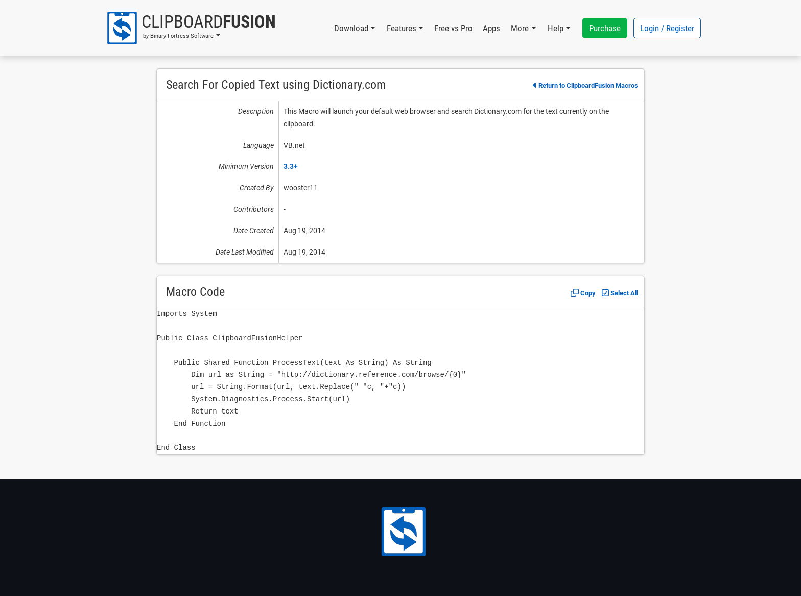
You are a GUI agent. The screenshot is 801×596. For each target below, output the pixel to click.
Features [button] (401, 28)
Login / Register (667, 28)
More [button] (520, 28)
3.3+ (291, 166)
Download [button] (351, 28)
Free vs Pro (453, 28)
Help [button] (555, 28)
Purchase (605, 28)
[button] (190, 28)
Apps (491, 28)
